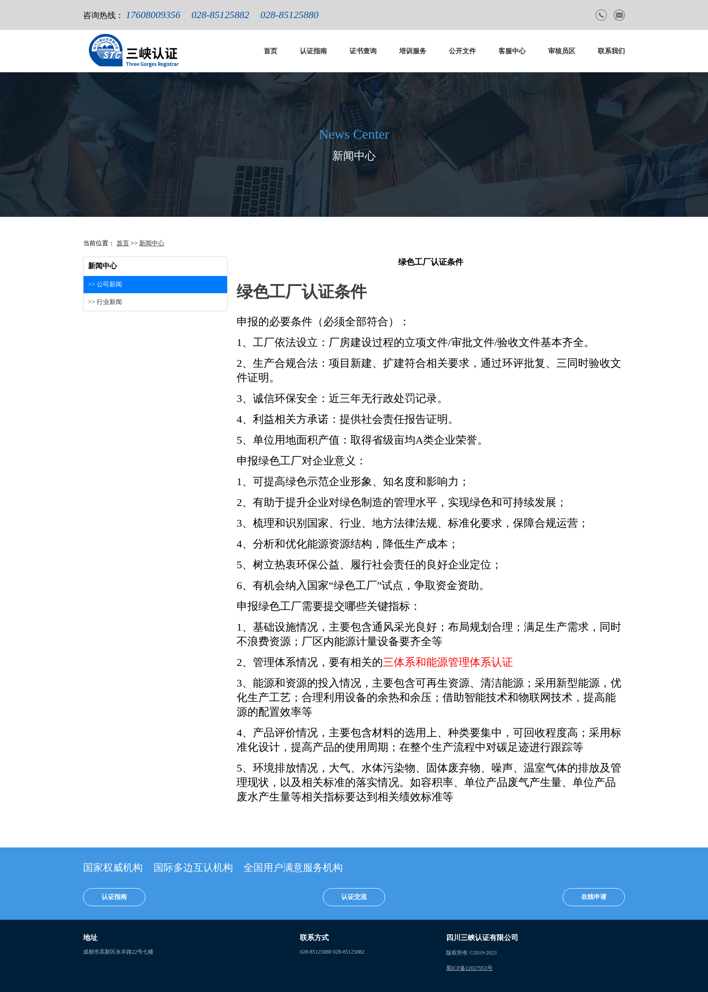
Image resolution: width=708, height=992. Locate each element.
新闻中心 (151, 243)
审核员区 (561, 51)
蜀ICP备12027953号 (469, 968)
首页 (270, 51)
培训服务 (412, 51)
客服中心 (512, 51)
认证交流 (354, 897)
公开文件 (462, 51)
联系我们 (611, 51)
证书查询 (363, 51)
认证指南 (313, 51)
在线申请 (593, 897)
